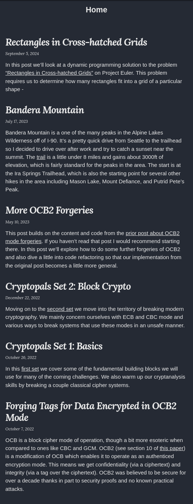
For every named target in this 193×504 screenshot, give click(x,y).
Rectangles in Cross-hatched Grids (76, 42)
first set (30, 369)
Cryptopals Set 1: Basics (54, 346)
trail (40, 157)
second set (60, 309)
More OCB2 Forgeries (49, 210)
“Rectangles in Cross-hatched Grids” (49, 73)
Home (96, 9)
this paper (172, 448)
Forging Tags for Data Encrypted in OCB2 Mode (90, 411)
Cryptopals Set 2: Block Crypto (68, 286)
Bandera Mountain (44, 109)
